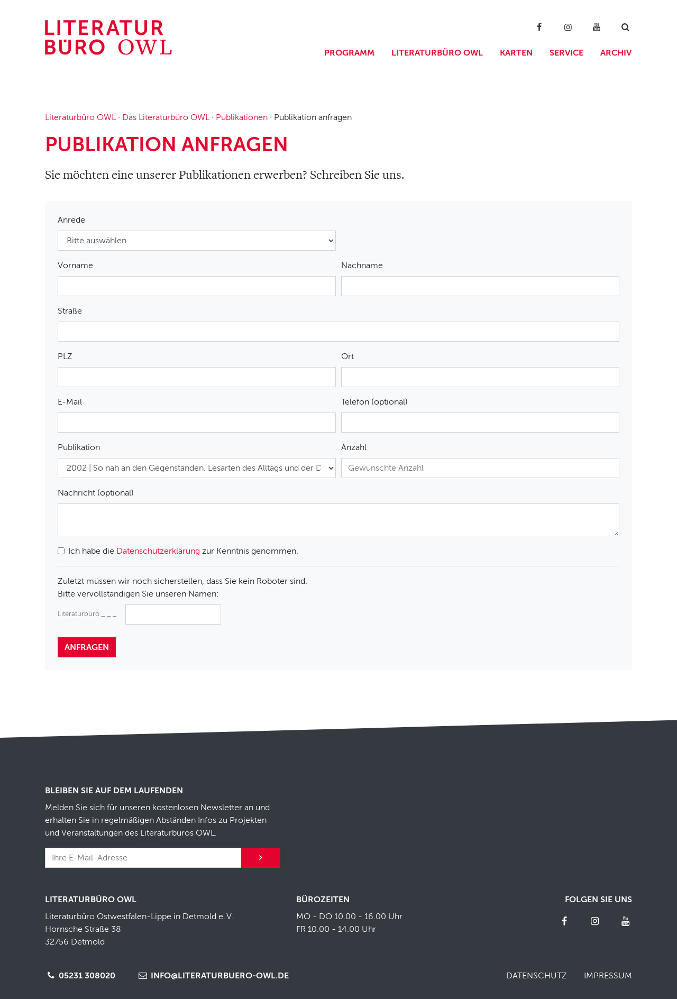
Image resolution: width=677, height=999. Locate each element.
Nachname (362, 265)
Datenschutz (536, 975)
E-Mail (70, 402)
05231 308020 (80, 975)
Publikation (79, 447)
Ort (347, 356)
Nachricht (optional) (96, 493)
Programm (349, 53)
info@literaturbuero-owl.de (212, 975)
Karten (516, 53)
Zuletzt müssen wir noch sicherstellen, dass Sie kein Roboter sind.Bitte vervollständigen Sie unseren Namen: (182, 587)
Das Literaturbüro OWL (165, 117)
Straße (70, 311)
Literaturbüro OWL (437, 53)
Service (566, 53)
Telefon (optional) (374, 402)
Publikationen (242, 117)
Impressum (608, 975)
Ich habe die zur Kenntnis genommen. (183, 551)
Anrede (71, 220)
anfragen (87, 647)
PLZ (65, 356)
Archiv (616, 53)
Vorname (75, 265)
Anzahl (354, 447)
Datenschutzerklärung (158, 551)
